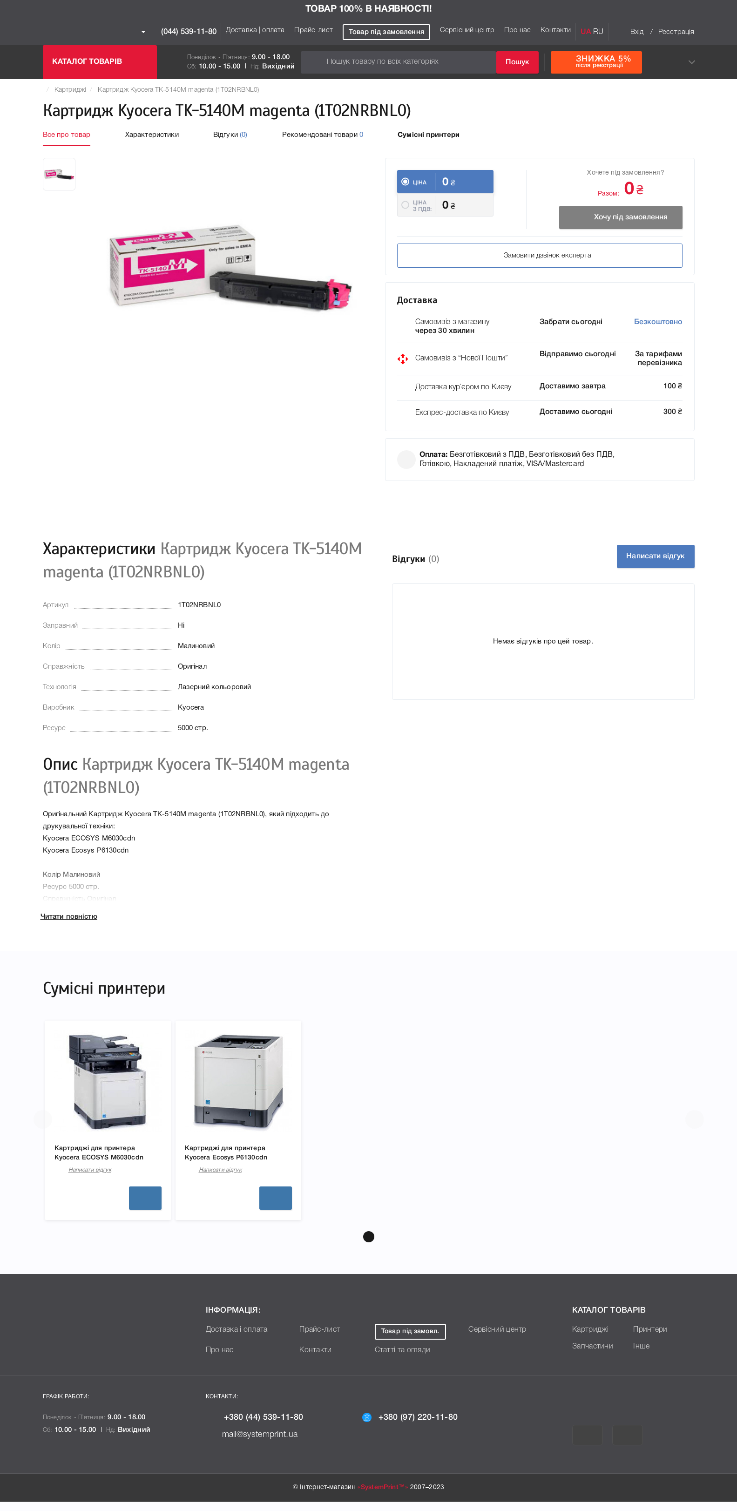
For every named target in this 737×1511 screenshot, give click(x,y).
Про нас (517, 30)
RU (598, 32)
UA (586, 32)
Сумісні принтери (429, 135)
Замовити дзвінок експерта (472, 261)
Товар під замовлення (386, 32)
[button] (368, 1246)
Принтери (652, 1339)
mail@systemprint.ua (264, 1443)
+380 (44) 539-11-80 (266, 1427)
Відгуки (230, 135)
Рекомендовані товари (322, 135)
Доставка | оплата (255, 30)
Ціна (420, 182)
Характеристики (152, 135)
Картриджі (70, 90)
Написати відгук (643, 562)
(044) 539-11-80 (179, 32)
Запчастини (595, 1356)
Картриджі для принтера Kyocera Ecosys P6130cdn (234, 1161)
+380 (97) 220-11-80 (422, 1427)
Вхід (637, 32)
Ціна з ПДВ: (422, 215)
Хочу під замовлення (607, 217)
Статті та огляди (406, 1359)
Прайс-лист (313, 30)
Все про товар (67, 135)
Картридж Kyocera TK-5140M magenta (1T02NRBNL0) (178, 90)
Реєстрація (676, 32)
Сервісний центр (467, 30)
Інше (642, 1356)
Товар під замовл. (418, 1341)
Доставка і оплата (241, 1339)
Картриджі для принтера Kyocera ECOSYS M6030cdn (101, 1162)
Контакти (556, 30)
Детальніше (145, 1207)
